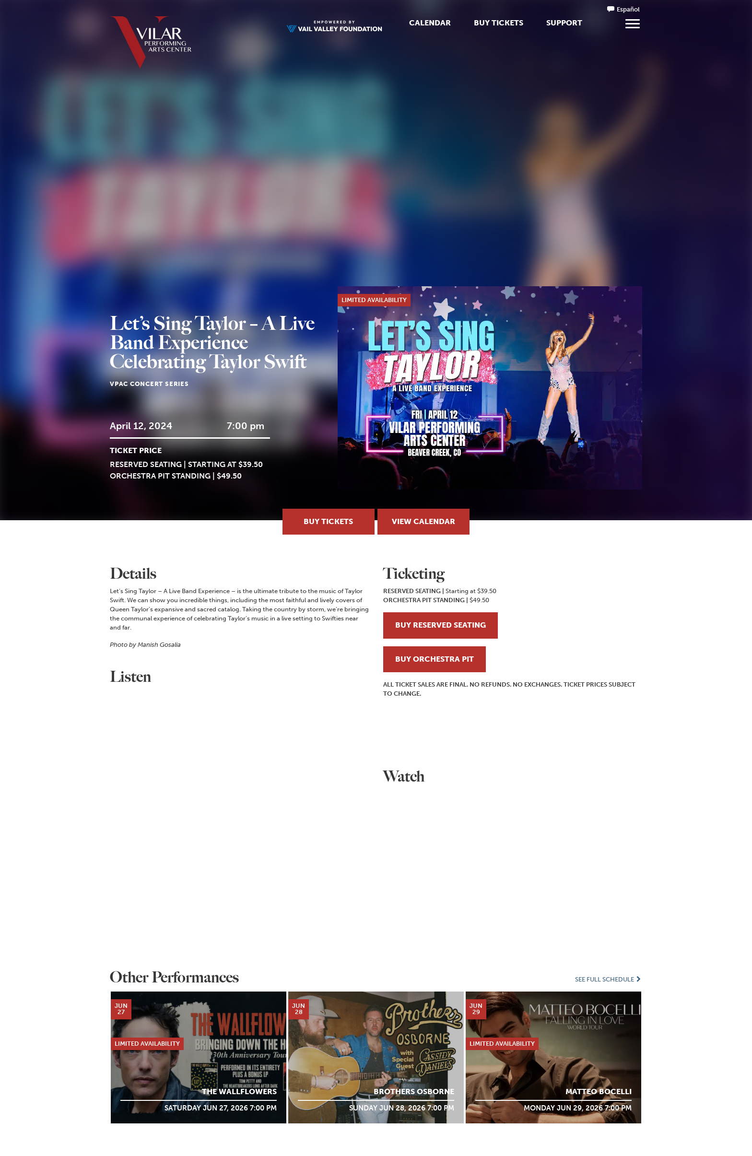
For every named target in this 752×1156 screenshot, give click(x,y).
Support (564, 22)
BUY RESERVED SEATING (440, 625)
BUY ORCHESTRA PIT (434, 659)
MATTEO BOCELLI (598, 1091)
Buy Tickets (498, 22)
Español (628, 9)
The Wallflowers (239, 1091)
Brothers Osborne (414, 1091)
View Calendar (423, 521)
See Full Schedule (608, 979)
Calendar (430, 22)
